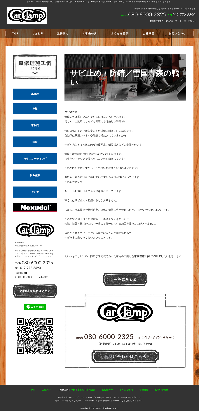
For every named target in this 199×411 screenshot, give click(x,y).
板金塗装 (35, 175)
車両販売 (90, 389)
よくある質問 (126, 389)
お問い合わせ (161, 389)
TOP (33, 389)
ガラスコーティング (35, 158)
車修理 (35, 93)
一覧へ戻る (125, 279)
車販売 (35, 125)
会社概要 (143, 389)
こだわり (46, 389)
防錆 (35, 142)
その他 (35, 191)
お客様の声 (107, 389)
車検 (35, 108)
